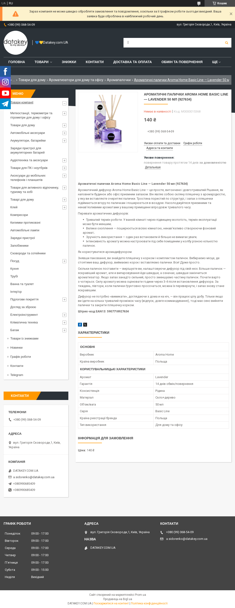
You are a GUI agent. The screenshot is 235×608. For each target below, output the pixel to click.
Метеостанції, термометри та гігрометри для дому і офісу (31, 115)
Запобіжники (19, 245)
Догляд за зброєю (23, 307)
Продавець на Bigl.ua (117, 599)
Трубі (14, 276)
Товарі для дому (22, 199)
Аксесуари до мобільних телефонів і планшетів (28, 178)
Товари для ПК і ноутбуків (28, 168)
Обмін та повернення (182, 62)
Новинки (16, 347)
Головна (16, 62)
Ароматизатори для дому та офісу (76, 80)
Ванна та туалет (22, 284)
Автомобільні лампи (24, 230)
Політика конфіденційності (149, 603)
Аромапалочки (119, 80)
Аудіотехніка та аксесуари (29, 160)
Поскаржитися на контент (111, 603)
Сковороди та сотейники (28, 253)
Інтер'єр (16, 291)
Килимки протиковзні (25, 222)
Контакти (95, 62)
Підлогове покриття (24, 299)
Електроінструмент (24, 314)
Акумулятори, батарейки (28, 140)
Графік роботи (20, 356)
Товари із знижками (24, 338)
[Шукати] (226, 43)
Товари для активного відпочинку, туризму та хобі (34, 190)
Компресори (19, 215)
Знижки (69, 62)
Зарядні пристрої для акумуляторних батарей (27, 150)
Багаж (14, 330)
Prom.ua (140, 594)
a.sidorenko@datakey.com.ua (33, 477)
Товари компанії (21, 102)
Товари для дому (32, 80)
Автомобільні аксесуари (27, 133)
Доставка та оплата (132, 62)
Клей (14, 207)
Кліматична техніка (24, 322)
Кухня (14, 268)
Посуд (14, 261)
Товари (41, 62)
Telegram (16, 375)
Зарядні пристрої (22, 238)
